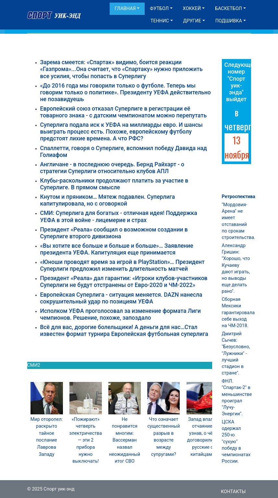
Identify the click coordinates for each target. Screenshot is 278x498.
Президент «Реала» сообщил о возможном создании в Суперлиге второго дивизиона (114, 233)
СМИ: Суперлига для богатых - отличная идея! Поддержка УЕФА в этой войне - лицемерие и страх (118, 216)
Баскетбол (228, 8)
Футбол (159, 8)
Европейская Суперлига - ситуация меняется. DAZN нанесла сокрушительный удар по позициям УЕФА (121, 298)
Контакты (233, 491)
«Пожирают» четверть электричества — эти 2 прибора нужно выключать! (85, 440)
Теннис (160, 21)
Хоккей (192, 8)
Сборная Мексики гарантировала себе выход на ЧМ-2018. (238, 312)
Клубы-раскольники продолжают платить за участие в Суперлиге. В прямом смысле (114, 184)
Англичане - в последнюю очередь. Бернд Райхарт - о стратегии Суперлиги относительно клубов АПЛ (112, 167)
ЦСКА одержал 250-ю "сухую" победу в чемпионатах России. (236, 441)
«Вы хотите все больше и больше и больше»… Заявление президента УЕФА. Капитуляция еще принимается (116, 249)
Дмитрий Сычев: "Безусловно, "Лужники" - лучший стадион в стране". (236, 353)
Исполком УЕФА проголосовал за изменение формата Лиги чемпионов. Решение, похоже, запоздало (120, 314)
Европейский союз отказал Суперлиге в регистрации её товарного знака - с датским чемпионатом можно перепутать (123, 112)
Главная (125, 8)
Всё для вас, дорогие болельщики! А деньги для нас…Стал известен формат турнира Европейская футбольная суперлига (124, 330)
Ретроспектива (238, 196)
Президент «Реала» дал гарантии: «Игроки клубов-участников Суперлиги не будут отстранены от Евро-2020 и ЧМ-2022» (124, 281)
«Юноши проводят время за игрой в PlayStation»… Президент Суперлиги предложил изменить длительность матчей (122, 265)
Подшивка (228, 21)
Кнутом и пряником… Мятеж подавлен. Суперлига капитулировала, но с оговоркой (107, 200)
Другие (192, 21)
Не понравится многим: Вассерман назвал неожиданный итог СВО (124, 440)
